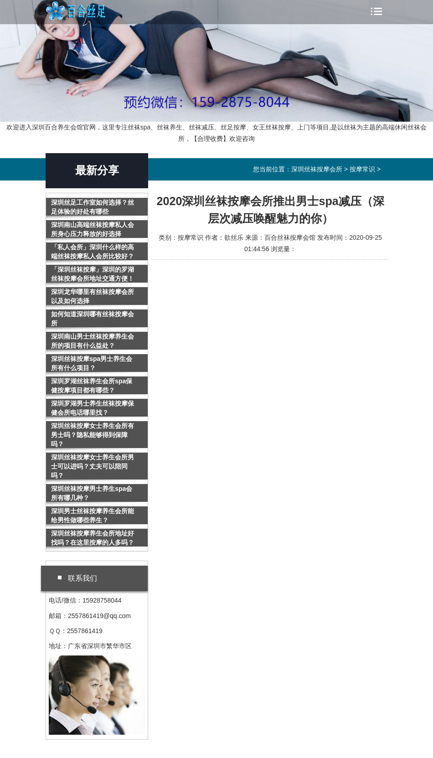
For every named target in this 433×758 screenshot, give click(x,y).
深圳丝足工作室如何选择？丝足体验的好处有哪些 (92, 207)
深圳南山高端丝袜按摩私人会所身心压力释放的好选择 (92, 229)
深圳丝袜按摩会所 (87, 11)
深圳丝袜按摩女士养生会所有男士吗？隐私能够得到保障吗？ (92, 435)
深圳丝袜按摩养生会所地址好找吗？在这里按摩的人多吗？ (92, 538)
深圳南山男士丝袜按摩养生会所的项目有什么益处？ (92, 341)
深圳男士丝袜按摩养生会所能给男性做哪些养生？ (92, 515)
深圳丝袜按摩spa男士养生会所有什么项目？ (91, 363)
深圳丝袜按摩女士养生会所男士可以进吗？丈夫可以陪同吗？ (92, 466)
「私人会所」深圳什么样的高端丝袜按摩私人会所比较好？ (92, 251)
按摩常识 (362, 169)
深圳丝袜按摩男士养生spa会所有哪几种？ (91, 493)
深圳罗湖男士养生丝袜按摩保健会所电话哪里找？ (92, 408)
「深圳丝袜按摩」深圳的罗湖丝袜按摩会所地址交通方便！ (92, 274)
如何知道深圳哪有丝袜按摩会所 (92, 318)
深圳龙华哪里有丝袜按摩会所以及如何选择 (92, 296)
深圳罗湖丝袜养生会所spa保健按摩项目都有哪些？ (91, 385)
